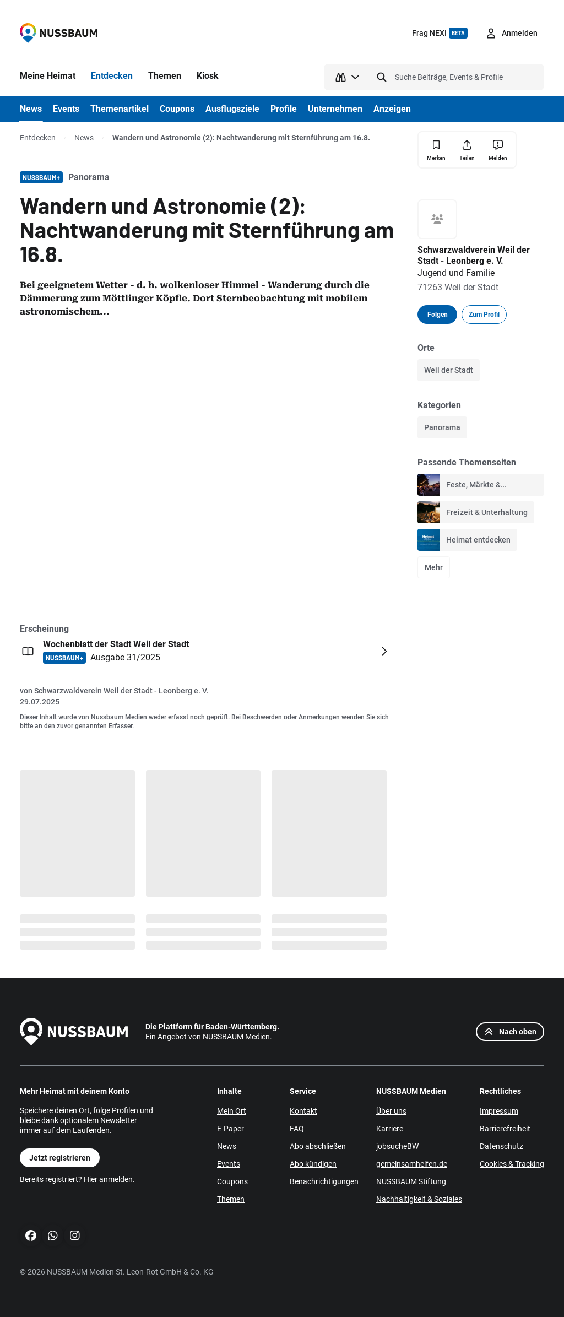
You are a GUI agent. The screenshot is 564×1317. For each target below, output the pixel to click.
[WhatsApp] (53, 1235)
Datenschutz (501, 1146)
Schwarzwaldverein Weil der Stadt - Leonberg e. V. (121, 690)
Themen (231, 1199)
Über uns (391, 1111)
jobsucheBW (397, 1146)
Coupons (232, 1181)
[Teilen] (467, 149)
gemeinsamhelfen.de (411, 1163)
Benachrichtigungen (324, 1181)
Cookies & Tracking (512, 1163)
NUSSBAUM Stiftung (411, 1181)
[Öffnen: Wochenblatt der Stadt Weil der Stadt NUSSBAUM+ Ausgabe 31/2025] (206, 651)
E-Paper (230, 1128)
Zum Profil (484, 314)
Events (228, 1163)
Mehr (434, 567)
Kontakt (303, 1111)
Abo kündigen (313, 1163)
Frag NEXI (440, 33)
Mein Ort (231, 1111)
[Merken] (436, 150)
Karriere (389, 1128)
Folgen (437, 314)
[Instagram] (75, 1235)
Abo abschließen (318, 1146)
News (84, 137)
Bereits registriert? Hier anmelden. (77, 1179)
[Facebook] (31, 1235)
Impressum (499, 1111)
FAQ (297, 1128)
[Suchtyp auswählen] (346, 77)
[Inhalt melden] (497, 149)
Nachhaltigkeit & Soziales (419, 1199)
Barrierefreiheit (505, 1128)
